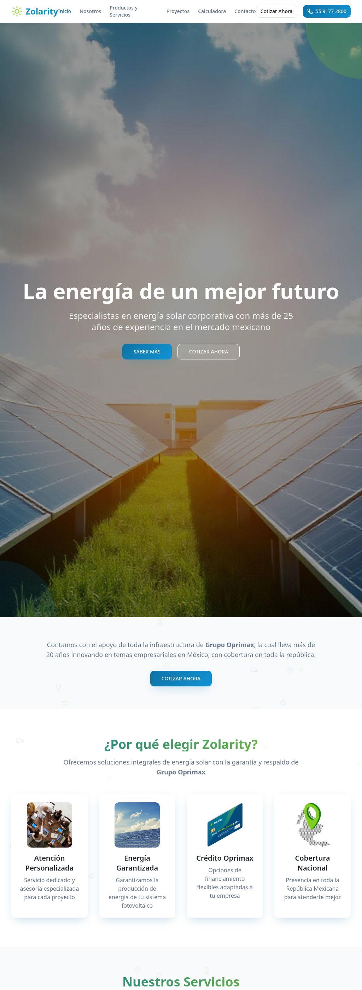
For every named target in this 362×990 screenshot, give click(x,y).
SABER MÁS (147, 351)
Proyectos (178, 11)
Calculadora (212, 11)
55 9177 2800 (326, 11)
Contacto (245, 11)
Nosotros (90, 11)
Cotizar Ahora (277, 11)
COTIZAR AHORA (208, 351)
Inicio (64, 11)
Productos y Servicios (124, 11)
